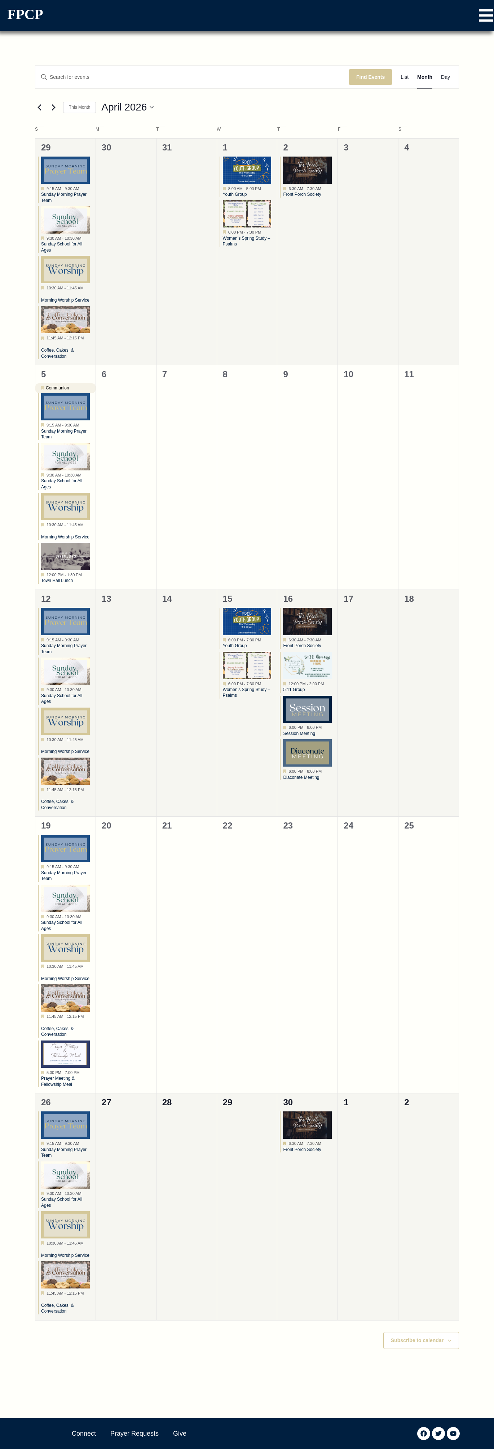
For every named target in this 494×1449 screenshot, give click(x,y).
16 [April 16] (288, 599)
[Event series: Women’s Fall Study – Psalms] (264, 232)
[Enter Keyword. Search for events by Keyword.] (192, 77)
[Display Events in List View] (405, 77)
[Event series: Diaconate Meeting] (325, 771)
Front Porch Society (302, 194)
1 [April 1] (225, 147)
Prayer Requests (134, 1433)
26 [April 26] (46, 1102)
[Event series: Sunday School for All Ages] (85, 238)
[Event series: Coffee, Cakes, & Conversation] (43, 344)
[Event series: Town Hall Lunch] (85, 575)
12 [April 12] (46, 599)
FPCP (25, 14)
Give (179, 1433)
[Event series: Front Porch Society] (324, 188)
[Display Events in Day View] (445, 77)
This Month (79, 107)
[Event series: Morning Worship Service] (43, 294)
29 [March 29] (46, 147)
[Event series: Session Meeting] (325, 727)
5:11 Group (294, 689)
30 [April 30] (288, 1102)
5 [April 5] (43, 374)
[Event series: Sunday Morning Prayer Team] (82, 188)
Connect (84, 1433)
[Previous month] (39, 107)
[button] (486, 15)
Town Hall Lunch (57, 580)
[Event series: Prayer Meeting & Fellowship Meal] (83, 1072)
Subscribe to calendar (417, 1340)
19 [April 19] (46, 825)
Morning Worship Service (65, 300)
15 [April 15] (228, 599)
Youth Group (235, 194)
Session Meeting (299, 733)
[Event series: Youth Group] (264, 188)
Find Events (370, 77)
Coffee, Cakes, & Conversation (57, 804)
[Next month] (53, 107)
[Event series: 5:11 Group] (327, 683)
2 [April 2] (285, 147)
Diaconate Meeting (301, 777)
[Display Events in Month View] (424, 77)
